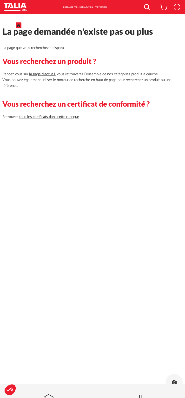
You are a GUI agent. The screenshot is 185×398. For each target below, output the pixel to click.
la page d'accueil (42, 74)
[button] (10, 390)
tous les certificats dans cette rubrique (49, 117)
